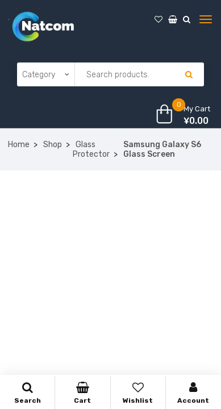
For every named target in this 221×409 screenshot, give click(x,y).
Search (27, 393)
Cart (82, 393)
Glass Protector (91, 149)
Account (193, 393)
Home (19, 144)
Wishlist (138, 393)
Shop (52, 144)
